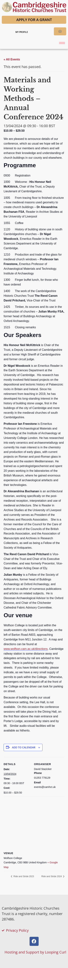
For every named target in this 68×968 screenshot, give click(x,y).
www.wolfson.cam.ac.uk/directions (26, 648)
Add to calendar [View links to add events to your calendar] (23, 747)
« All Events (12, 59)
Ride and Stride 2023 (23, 876)
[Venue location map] (34, 823)
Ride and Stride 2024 (51, 876)
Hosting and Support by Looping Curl (35, 952)
